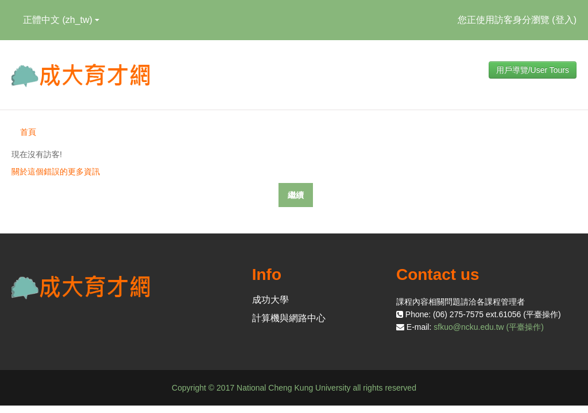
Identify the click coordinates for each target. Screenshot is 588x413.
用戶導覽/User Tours (532, 70)
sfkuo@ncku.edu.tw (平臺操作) (489, 327)
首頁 (28, 132)
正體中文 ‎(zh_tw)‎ (61, 20)
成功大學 (270, 300)
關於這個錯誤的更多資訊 (55, 171)
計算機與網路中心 (289, 318)
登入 (564, 20)
